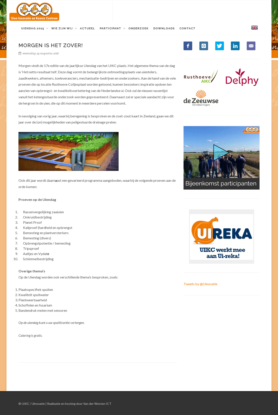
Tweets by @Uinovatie (200, 284)
